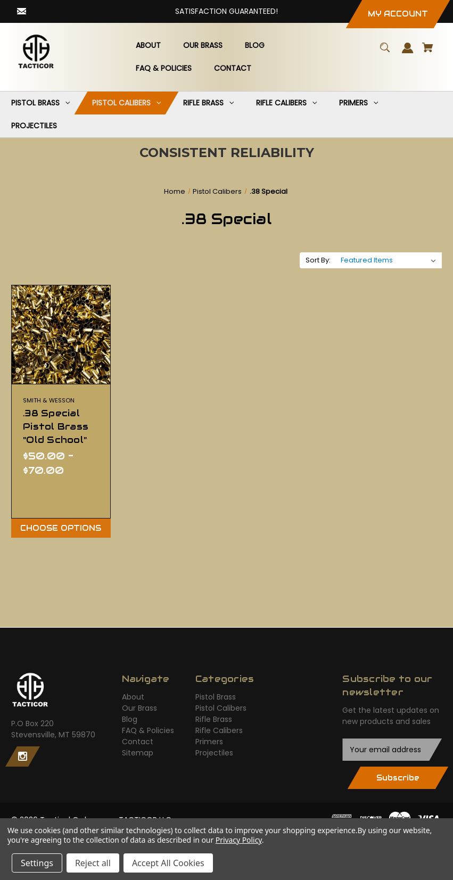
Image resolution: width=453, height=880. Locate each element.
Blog (129, 719)
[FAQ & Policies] (163, 68)
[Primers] (359, 103)
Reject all (93, 863)
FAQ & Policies (148, 730)
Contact (137, 741)
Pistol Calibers (220, 708)
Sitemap (137, 752)
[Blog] (254, 45)
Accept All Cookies (168, 863)
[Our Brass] (202, 45)
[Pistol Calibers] (127, 103)
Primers (209, 741)
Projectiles (214, 752)
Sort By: (318, 260)
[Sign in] (408, 53)
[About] (148, 45)
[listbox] (388, 260)
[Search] (385, 52)
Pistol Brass (215, 697)
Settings (37, 863)
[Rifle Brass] (209, 103)
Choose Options (60, 528)
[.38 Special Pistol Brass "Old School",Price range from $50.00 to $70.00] (61, 334)
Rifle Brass (213, 719)
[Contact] (232, 68)
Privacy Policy (239, 840)
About (133, 697)
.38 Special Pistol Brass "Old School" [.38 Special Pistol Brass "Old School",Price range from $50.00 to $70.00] (55, 426)
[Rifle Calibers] (286, 103)
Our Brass (139, 708)
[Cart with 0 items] (427, 52)
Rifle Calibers (219, 730)
